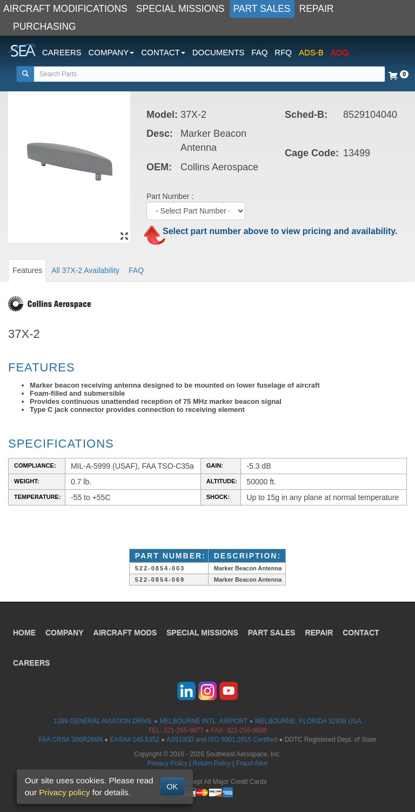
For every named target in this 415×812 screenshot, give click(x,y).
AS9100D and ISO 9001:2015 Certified (221, 739)
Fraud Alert (251, 763)
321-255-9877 (184, 730)
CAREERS (62, 52)
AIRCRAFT (125, 632)
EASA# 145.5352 (134, 739)
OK (172, 786)
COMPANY (64, 632)
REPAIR (316, 8)
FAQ (259, 52)
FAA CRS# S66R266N (70, 739)
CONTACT (361, 632)
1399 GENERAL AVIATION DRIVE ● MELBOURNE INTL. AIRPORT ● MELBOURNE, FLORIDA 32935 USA (207, 721)
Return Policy (212, 763)
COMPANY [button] (112, 52)
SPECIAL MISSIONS (180, 8)
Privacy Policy (168, 763)
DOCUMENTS (218, 52)
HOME (24, 632)
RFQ (283, 52)
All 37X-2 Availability (85, 270)
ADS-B (311, 52)
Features (27, 270)
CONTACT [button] (163, 52)
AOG (340, 52)
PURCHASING (44, 26)
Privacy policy (64, 792)
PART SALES (262, 8)
